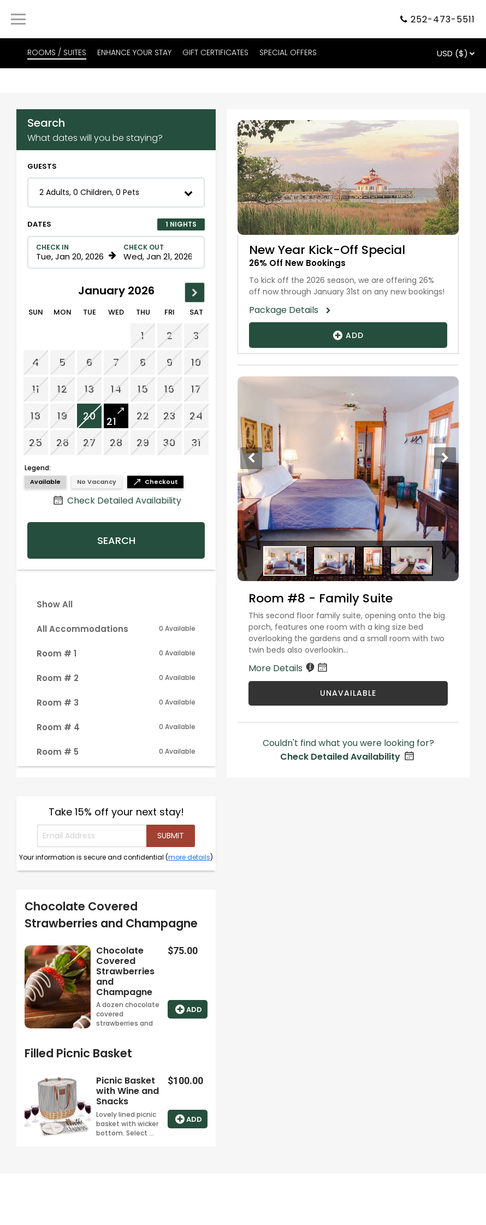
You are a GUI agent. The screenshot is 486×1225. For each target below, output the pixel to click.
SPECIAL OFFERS (288, 52)
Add (187, 1009)
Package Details (287, 310)
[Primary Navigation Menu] (18, 19)
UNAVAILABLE (348, 693)
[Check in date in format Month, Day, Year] (70, 252)
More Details (288, 668)
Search (116, 540)
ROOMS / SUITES (56, 52)
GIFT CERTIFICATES (215, 52)
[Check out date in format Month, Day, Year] (158, 252)
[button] (116, 192)
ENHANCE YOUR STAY (134, 52)
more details (189, 857)
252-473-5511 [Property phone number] (443, 19)
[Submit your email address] (170, 836)
